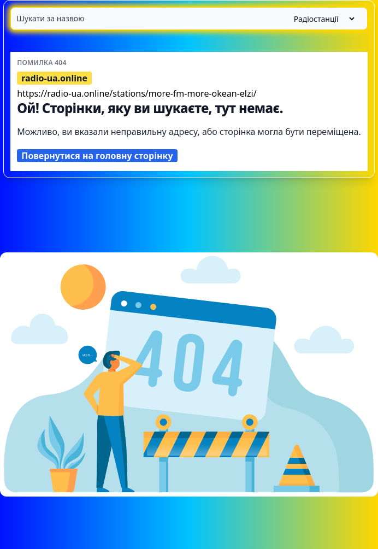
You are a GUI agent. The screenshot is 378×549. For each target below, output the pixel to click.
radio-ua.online (54, 78)
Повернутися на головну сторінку (97, 156)
